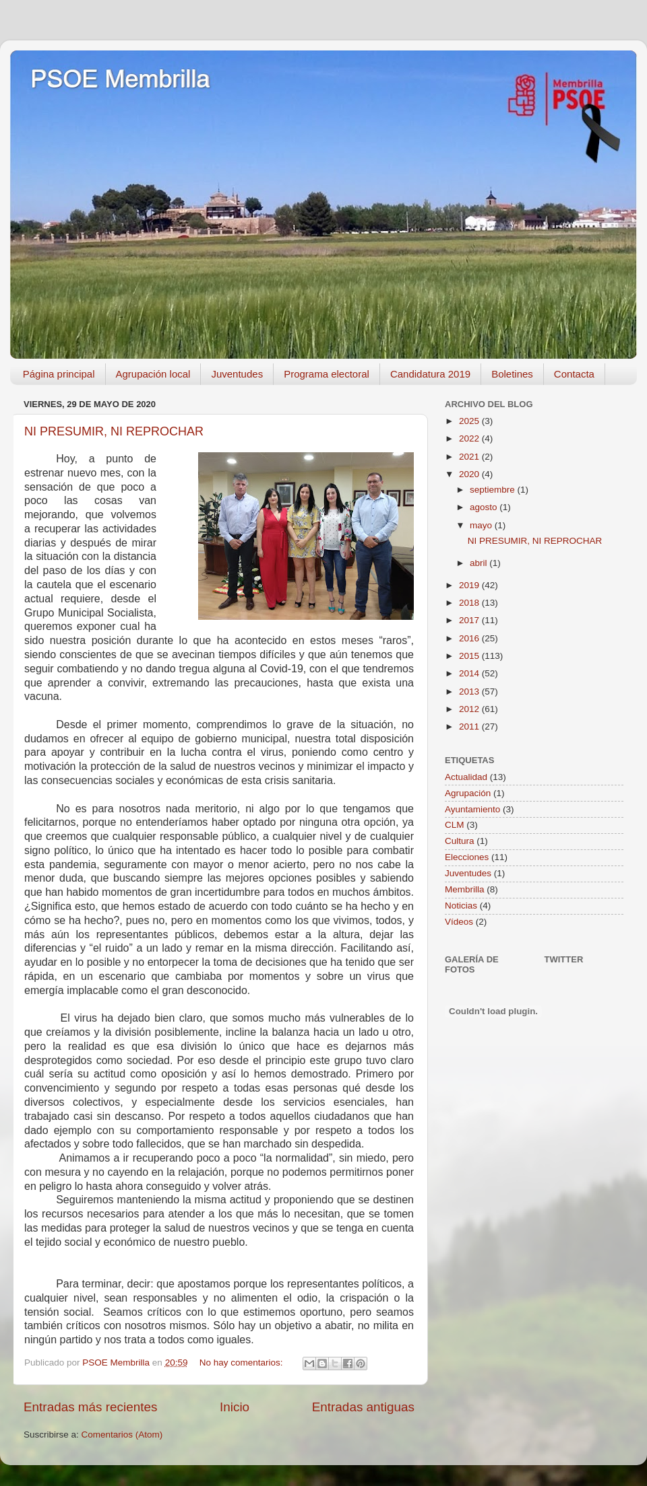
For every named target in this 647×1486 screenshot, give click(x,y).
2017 (470, 620)
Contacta (574, 374)
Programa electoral (326, 374)
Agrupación (468, 793)
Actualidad (466, 777)
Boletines (512, 374)
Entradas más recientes (90, 1407)
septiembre (494, 490)
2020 (470, 474)
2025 (470, 421)
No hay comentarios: (242, 1362)
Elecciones (467, 857)
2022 (470, 438)
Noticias (461, 905)
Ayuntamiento (472, 809)
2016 (470, 638)
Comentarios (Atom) (122, 1434)
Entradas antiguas (363, 1407)
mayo (482, 525)
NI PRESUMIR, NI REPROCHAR (114, 431)
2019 (470, 585)
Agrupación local (153, 374)
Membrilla (465, 889)
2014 (470, 673)
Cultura (459, 841)
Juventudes (237, 374)
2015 (470, 656)
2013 (470, 691)
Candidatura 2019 (430, 374)
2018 (470, 603)
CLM (454, 825)
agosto (484, 507)
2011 (470, 726)
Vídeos (459, 922)
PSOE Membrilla (120, 79)
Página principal (59, 374)
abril (479, 563)
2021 (470, 457)
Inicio (234, 1407)
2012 (470, 709)
